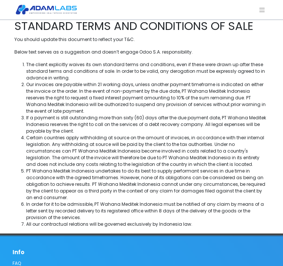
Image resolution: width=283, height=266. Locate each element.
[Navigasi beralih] (262, 10)
